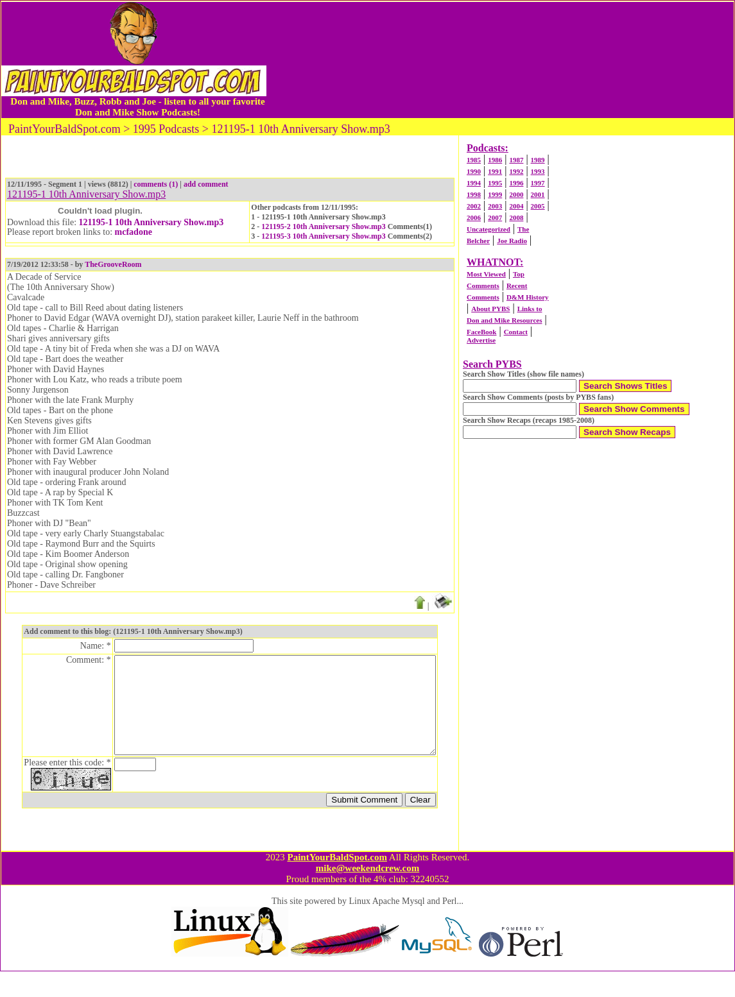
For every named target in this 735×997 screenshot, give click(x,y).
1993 (538, 171)
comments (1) (156, 184)
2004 (516, 206)
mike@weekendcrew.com (368, 894)
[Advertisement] (500, 60)
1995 (495, 183)
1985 (474, 160)
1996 (516, 183)
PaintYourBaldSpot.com (336, 883)
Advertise (481, 340)
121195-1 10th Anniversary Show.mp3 (151, 222)
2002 (474, 206)
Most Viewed (486, 274)
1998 (474, 194)
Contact (516, 332)
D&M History (527, 297)
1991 (495, 171)
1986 (495, 160)
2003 (495, 206)
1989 (538, 160)
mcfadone (133, 232)
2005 (538, 206)
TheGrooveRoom (113, 264)
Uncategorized (488, 229)
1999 (495, 194)
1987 (516, 160)
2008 (516, 217)
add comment (206, 184)
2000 (516, 194)
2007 (495, 217)
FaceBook (481, 332)
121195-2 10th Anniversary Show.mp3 (323, 226)
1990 (474, 171)
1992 (516, 171)
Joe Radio (512, 240)
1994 (474, 183)
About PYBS (490, 308)
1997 (538, 183)
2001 (538, 194)
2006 (474, 217)
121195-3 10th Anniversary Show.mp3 (323, 236)
